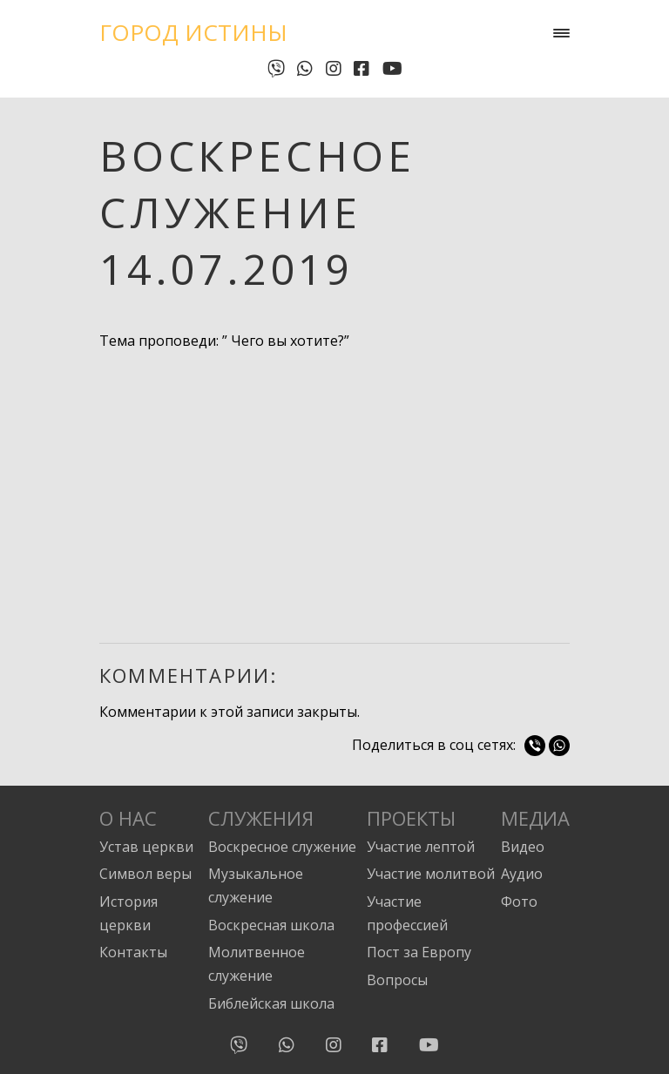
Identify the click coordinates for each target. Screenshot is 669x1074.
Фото (519, 901)
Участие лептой (421, 846)
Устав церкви (146, 846)
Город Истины (193, 32)
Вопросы (397, 980)
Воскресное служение (282, 846)
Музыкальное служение (255, 885)
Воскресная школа (271, 925)
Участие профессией (407, 913)
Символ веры (145, 873)
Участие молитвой (431, 873)
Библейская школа (271, 1003)
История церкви (128, 913)
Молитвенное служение (256, 963)
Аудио (522, 873)
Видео (522, 846)
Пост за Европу (419, 952)
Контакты (133, 952)
